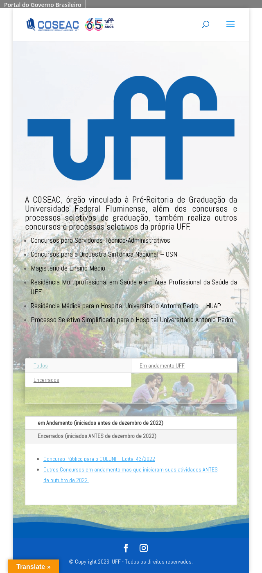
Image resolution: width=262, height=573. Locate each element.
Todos (41, 365)
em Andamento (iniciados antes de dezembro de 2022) (100, 422)
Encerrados (46, 380)
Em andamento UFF (162, 365)
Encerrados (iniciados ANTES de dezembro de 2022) (97, 436)
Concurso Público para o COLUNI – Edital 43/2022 (99, 458)
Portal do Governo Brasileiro (42, 5)
